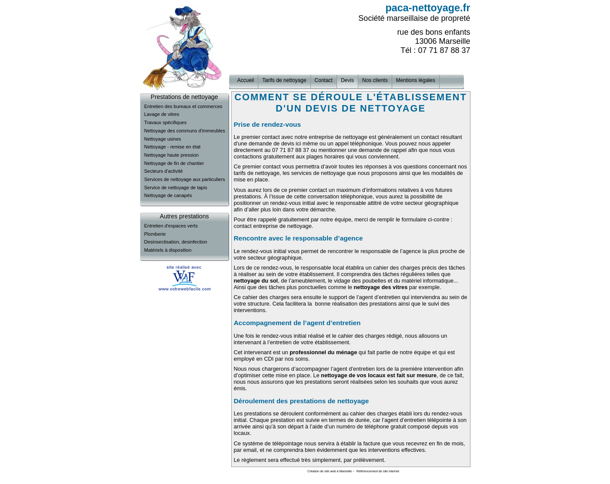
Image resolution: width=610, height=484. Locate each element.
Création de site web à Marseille (329, 471)
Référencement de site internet (378, 471)
